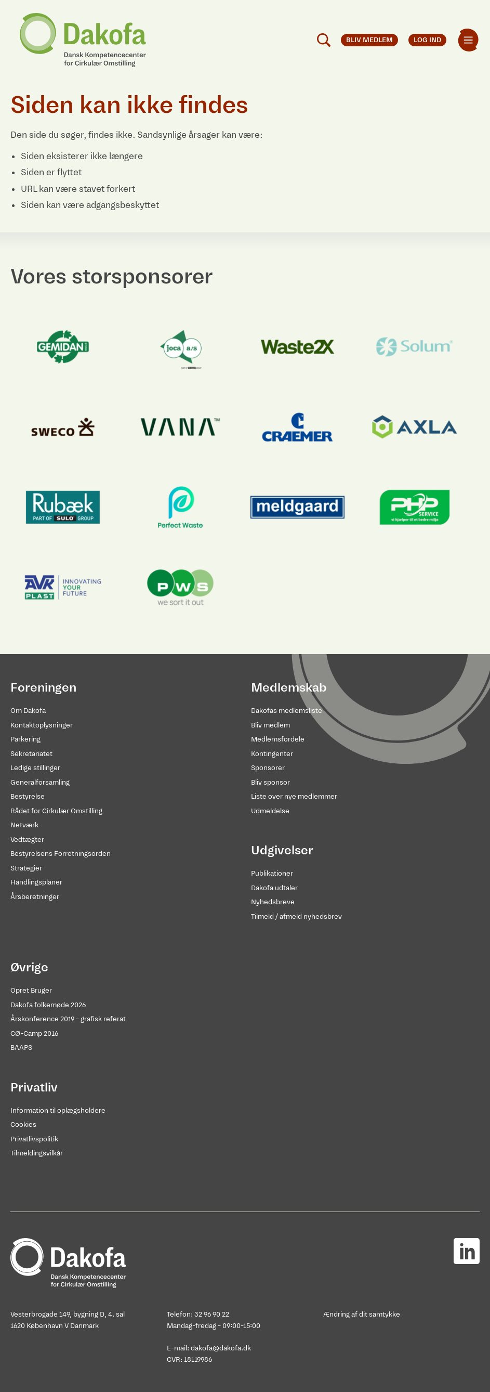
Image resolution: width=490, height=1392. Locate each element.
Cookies (23, 1124)
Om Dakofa (28, 710)
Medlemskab (289, 687)
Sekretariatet (31, 753)
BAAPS (21, 1047)
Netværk (24, 825)
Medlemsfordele (277, 739)
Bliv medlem (270, 725)
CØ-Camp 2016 (34, 1033)
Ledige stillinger (35, 767)
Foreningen (43, 687)
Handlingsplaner (36, 882)
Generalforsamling (40, 782)
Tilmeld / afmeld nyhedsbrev (296, 916)
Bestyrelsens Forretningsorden (60, 853)
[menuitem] (468, 40)
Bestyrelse (27, 796)
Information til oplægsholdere (57, 1110)
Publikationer (272, 873)
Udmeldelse (270, 810)
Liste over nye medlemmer (294, 796)
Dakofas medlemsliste (286, 710)
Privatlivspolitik (34, 1139)
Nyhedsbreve (273, 901)
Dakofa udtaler (274, 887)
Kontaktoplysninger (41, 725)
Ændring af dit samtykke (361, 1314)
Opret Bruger (31, 990)
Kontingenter (272, 753)
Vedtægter (27, 839)
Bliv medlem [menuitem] (369, 39)
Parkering (25, 739)
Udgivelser (282, 850)
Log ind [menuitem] (427, 39)
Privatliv (34, 1087)
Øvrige (29, 967)
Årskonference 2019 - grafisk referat (68, 1018)
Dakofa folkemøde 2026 (48, 1004)
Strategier (26, 868)
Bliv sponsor (270, 782)
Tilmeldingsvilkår (36, 1153)
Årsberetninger (34, 896)
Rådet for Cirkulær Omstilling (56, 810)
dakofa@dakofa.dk (221, 1348)
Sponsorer (268, 767)
